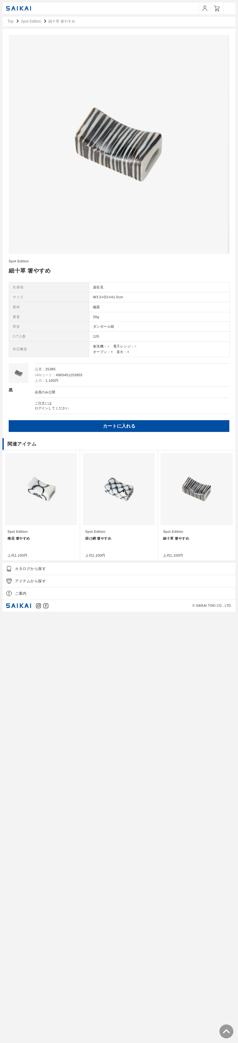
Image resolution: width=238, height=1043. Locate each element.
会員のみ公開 (45, 823)
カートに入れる (118, 857)
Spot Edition (19, 693)
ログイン (41, 840)
